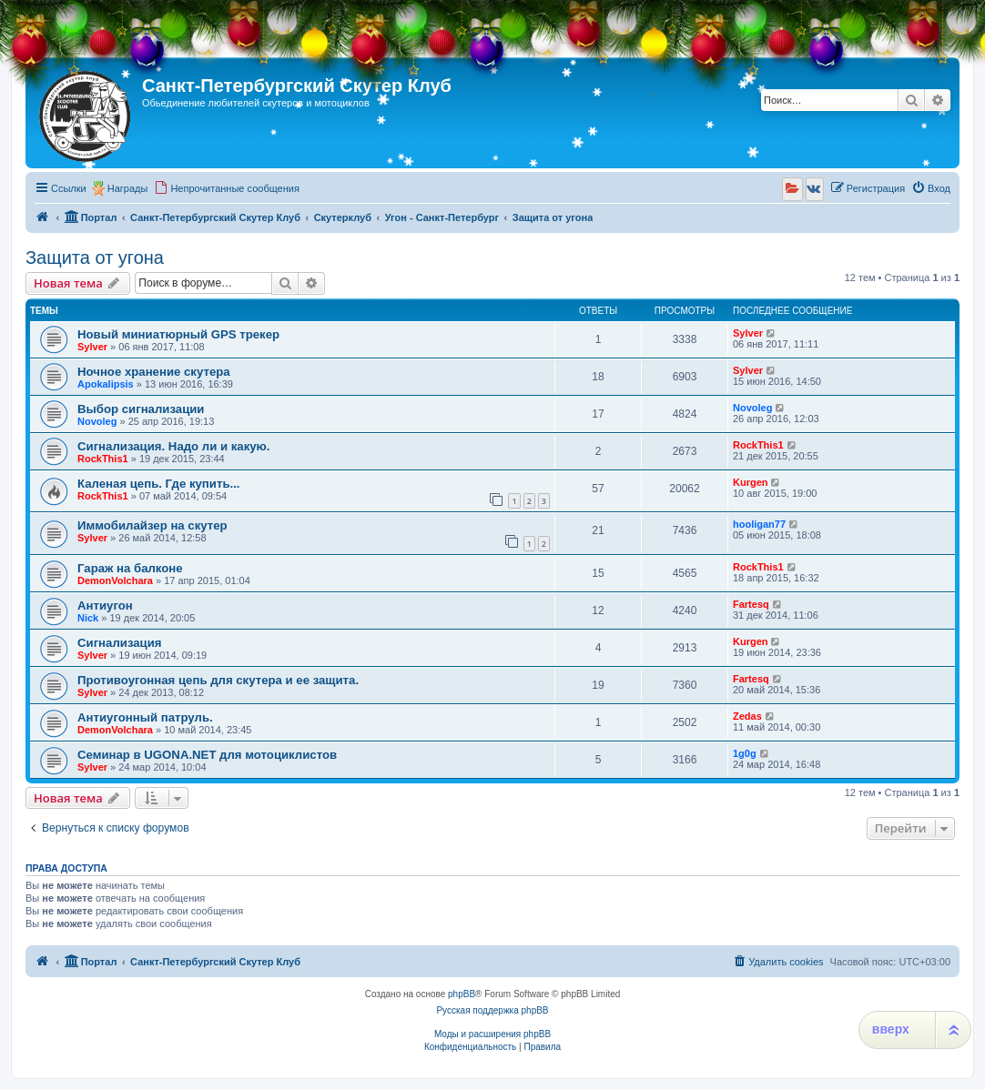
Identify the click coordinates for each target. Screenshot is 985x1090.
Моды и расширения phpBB (492, 1034)
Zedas (747, 716)
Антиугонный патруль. (145, 717)
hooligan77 (759, 524)
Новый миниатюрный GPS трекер (178, 334)
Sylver (92, 346)
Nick (87, 617)
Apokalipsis (105, 383)
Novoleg (97, 421)
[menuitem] (227, 188)
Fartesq (751, 604)
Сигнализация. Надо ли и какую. (173, 446)
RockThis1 (102, 458)
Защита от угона (94, 257)
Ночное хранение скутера (153, 371)
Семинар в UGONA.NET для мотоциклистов (207, 755)
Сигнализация (119, 643)
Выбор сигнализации (140, 409)
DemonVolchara (115, 580)
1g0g (745, 753)
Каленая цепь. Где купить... (158, 483)
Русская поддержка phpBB (492, 1010)
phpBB (461, 994)
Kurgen (750, 482)
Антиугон (105, 605)
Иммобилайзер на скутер (152, 525)
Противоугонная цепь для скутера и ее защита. (218, 680)
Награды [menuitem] (127, 188)
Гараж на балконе (130, 568)
